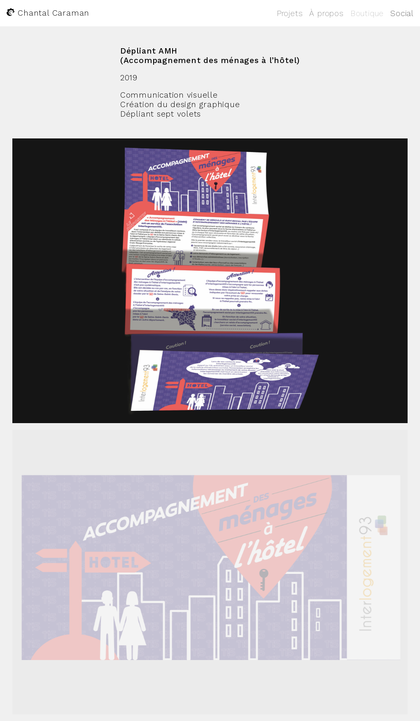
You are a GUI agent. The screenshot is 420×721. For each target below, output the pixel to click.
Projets (290, 13)
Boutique (367, 13)
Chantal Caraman (48, 13)
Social (401, 13)
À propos (326, 13)
